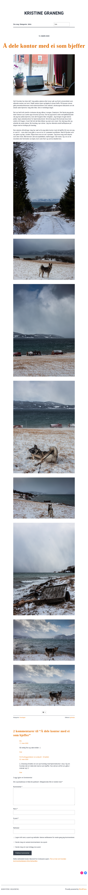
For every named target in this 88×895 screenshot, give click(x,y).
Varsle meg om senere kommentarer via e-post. (31, 842)
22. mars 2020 (23, 759)
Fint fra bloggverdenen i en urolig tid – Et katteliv (34, 757)
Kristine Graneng (44, 13)
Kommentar (17, 787)
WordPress (82, 889)
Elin (20, 741)
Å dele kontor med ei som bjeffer (44, 46)
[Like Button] (43, 712)
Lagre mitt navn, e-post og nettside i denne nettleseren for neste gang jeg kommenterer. (45, 837)
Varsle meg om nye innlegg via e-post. (28, 847)
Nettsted (16, 828)
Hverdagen (22, 717)
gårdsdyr (72, 717)
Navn (15, 809)
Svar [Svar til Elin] (20, 752)
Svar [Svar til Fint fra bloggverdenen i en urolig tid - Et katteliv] (20, 772)
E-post (16, 818)
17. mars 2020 (23, 743)
